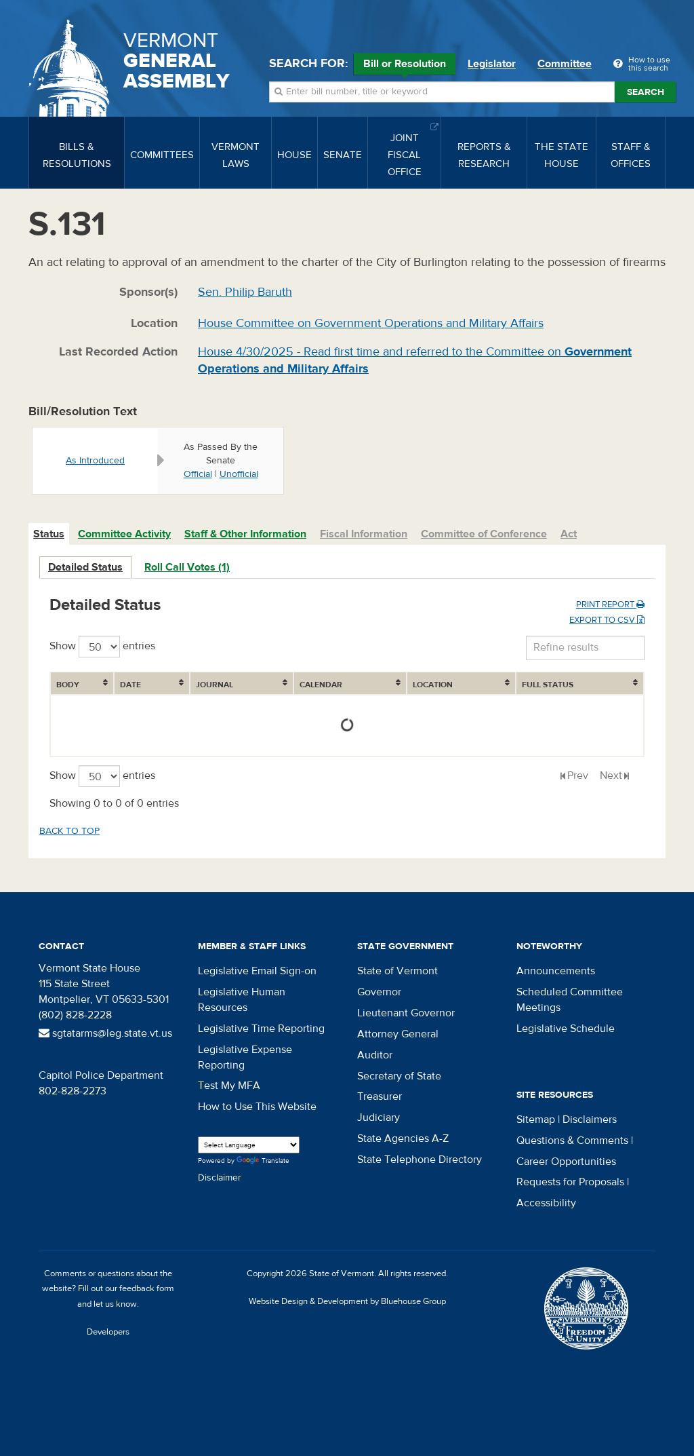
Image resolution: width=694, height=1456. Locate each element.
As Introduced (95, 461)
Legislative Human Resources (241, 999)
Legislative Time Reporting (261, 1028)
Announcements (555, 971)
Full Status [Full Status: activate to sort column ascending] (547, 684)
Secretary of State (399, 1076)
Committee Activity (124, 534)
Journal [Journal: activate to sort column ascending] (214, 684)
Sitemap (535, 1119)
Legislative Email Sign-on (257, 971)
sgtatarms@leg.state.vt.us (105, 1033)
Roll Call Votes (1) (187, 567)
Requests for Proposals (570, 1182)
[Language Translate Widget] (249, 1144)
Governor (379, 992)
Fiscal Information (363, 534)
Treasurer (379, 1096)
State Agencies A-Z (403, 1138)
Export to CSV (607, 620)
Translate (263, 1161)
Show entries (102, 646)
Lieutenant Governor (406, 1013)
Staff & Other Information (245, 534)
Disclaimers (590, 1119)
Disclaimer (219, 1178)
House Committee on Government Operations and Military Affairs (371, 323)
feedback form (146, 1288)
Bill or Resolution (404, 66)
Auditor (374, 1055)
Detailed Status (85, 567)
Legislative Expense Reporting (245, 1057)
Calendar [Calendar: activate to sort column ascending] (321, 684)
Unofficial (239, 474)
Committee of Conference (484, 534)
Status (48, 534)
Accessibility (546, 1203)
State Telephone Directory (419, 1159)
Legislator (492, 64)
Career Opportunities (566, 1161)
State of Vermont (397, 971)
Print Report (610, 604)
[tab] (49, 534)
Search (645, 92)
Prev (577, 775)
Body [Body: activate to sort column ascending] (67, 684)
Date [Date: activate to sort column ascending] (130, 684)
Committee (564, 64)
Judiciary (378, 1117)
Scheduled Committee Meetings (569, 999)
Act (568, 534)
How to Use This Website (257, 1106)
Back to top (69, 831)
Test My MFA (229, 1085)
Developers (108, 1331)
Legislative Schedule (565, 1028)
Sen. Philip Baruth (245, 292)
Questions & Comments (572, 1140)
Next (611, 775)
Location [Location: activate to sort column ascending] (433, 684)
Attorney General (397, 1034)
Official (198, 474)
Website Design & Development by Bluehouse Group (347, 1301)
